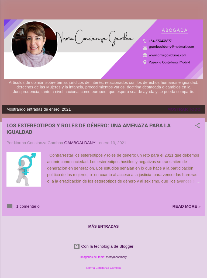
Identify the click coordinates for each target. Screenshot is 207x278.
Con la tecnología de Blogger (103, 246)
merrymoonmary (116, 257)
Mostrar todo (184, 109)
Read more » (186, 206)
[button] (197, 126)
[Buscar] (199, 11)
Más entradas (103, 226)
